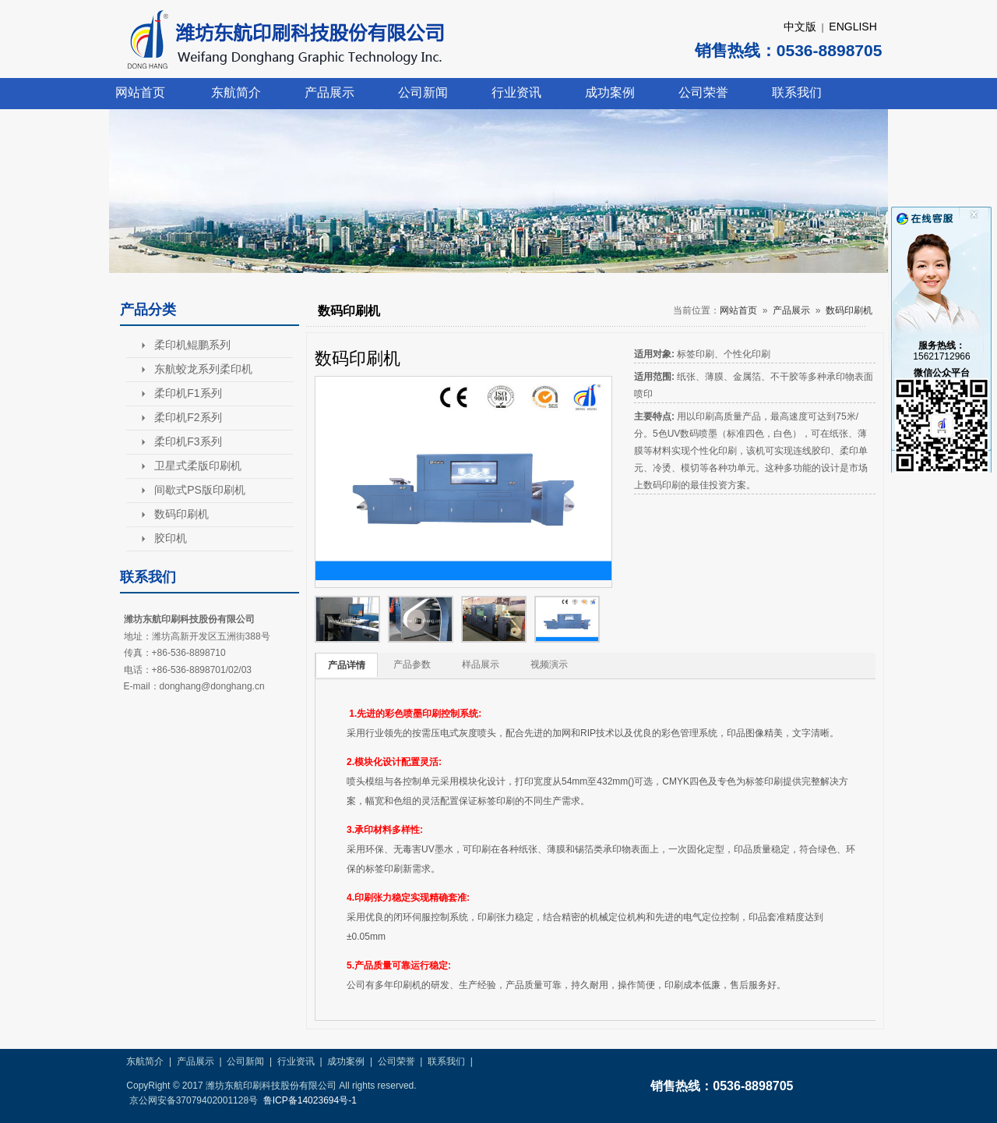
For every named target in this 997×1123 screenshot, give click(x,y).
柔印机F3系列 (187, 441)
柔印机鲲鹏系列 (192, 344)
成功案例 (610, 92)
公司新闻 (423, 92)
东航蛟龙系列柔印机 (203, 369)
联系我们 (797, 92)
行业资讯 (516, 92)
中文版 (800, 26)
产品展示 (329, 92)
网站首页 (140, 92)
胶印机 (170, 538)
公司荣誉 (703, 92)
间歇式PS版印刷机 (199, 490)
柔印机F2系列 (187, 417)
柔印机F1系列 (187, 393)
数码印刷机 (181, 514)
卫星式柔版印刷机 (197, 465)
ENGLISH (852, 26)
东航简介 (236, 92)
